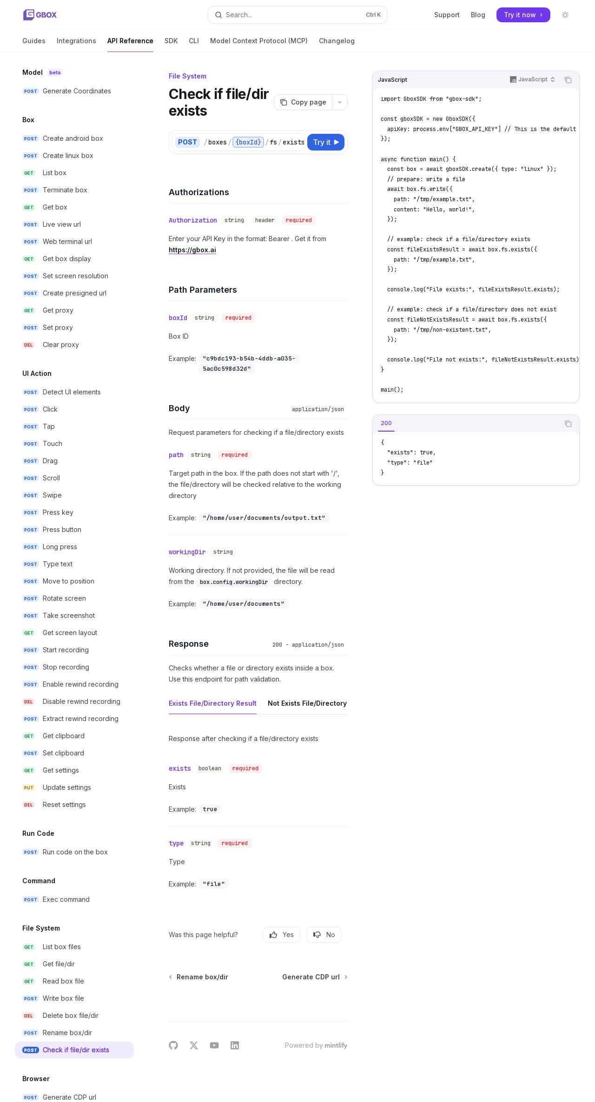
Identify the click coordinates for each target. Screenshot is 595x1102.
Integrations (76, 44)
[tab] (386, 423)
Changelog (337, 44)
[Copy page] (303, 102)
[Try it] (325, 142)
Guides (34, 44)
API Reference (130, 44)
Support (447, 15)
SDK (171, 44)
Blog (478, 15)
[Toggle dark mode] (565, 14)
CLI (194, 44)
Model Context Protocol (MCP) (259, 44)
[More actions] (340, 102)
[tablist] (465, 424)
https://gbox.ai (192, 250)
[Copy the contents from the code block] (568, 80)
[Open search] (297, 15)
